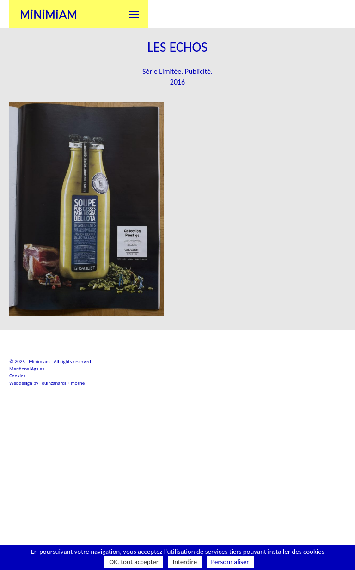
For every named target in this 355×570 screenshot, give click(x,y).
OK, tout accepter (134, 562)
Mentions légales (26, 436)
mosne (78, 450)
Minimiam (48, 14)
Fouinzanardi (52, 450)
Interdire (184, 562)
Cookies (17, 443)
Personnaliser (230, 562)
